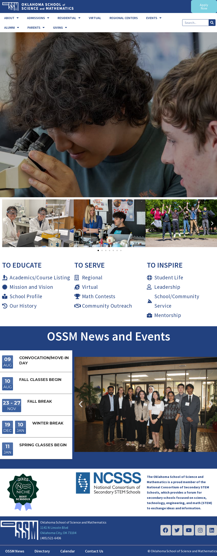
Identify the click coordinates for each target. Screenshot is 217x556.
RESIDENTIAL (69, 18)
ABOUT (11, 18)
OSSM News (14, 551)
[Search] (212, 22)
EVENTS (153, 18)
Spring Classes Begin (43, 445)
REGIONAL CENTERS (124, 18)
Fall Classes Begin (40, 379)
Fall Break (39, 401)
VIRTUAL (95, 18)
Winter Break (47, 423)
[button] (6, 223)
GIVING (60, 27)
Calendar (67, 551)
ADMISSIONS (38, 18)
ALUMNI (11, 27)
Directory (42, 551)
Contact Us (94, 551)
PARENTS (36, 27)
